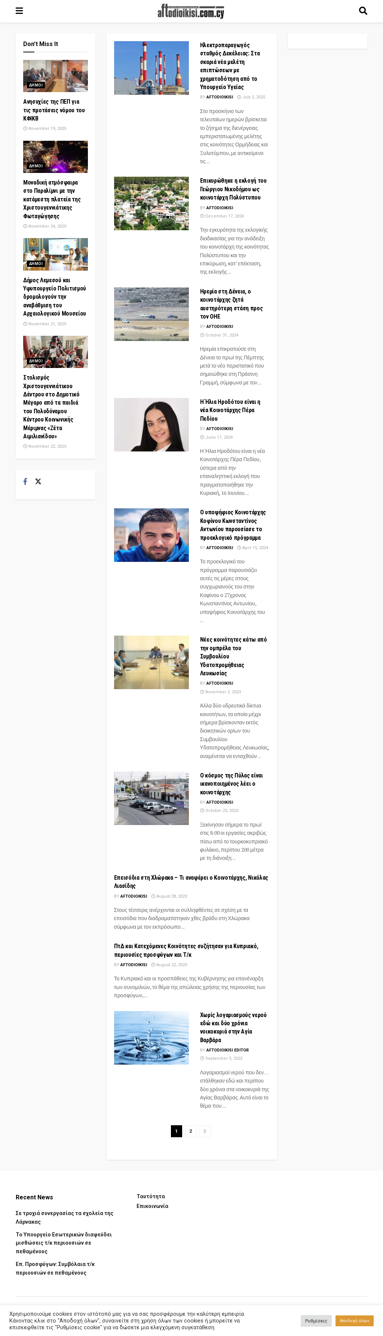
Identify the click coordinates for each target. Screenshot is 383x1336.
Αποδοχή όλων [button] (354, 1320)
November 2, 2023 (220, 692)
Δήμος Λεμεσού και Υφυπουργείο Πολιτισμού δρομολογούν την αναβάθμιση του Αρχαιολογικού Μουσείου (54, 297)
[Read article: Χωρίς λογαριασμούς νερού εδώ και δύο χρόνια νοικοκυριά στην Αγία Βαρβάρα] (151, 1038)
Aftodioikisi (219, 97)
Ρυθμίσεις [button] (316, 1321)
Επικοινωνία (152, 1206)
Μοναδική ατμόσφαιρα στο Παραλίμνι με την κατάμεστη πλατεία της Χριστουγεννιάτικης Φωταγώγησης (51, 199)
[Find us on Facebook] (25, 481)
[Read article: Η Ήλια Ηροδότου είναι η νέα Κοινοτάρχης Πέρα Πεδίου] (151, 424)
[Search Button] (363, 11)
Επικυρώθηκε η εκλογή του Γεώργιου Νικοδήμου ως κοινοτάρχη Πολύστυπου (233, 189)
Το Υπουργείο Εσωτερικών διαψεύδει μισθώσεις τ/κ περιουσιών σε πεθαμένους (64, 1243)
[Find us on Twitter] (38, 481)
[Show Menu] (19, 11)
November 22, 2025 (44, 446)
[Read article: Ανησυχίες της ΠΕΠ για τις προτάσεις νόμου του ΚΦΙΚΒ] (55, 76)
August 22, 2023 (169, 964)
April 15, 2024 (252, 547)
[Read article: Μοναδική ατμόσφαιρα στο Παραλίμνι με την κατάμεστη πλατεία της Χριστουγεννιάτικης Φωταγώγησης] (55, 157)
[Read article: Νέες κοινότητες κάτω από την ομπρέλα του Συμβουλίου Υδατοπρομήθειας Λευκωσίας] (151, 662)
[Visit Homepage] (191, 11)
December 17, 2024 (222, 216)
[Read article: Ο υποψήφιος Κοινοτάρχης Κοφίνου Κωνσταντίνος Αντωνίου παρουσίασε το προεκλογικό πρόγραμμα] (151, 535)
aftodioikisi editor (227, 1050)
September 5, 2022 (221, 1058)
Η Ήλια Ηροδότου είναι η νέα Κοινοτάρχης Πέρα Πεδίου (230, 410)
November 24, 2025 (44, 226)
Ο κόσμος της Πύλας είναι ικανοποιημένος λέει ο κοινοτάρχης (231, 784)
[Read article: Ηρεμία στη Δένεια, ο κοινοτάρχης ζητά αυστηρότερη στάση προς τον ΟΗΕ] (151, 314)
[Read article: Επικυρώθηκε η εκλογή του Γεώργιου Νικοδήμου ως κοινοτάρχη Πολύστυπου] (151, 203)
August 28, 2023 (169, 896)
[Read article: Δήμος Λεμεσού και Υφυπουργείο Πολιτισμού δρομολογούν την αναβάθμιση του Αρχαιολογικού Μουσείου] (55, 254)
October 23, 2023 (219, 810)
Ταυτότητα (151, 1196)
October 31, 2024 (219, 335)
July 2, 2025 (251, 97)
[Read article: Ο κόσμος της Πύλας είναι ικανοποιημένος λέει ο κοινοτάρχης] (151, 798)
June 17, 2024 (216, 437)
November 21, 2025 (44, 324)
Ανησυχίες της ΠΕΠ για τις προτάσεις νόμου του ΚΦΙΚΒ (54, 110)
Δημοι (36, 85)
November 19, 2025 (44, 128)
